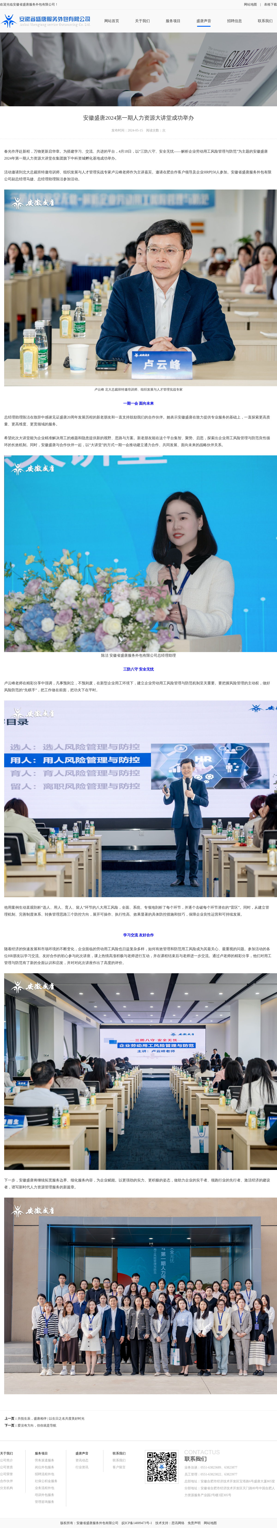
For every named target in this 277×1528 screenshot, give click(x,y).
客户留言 (119, 1467)
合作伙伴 (6, 1481)
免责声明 (194, 1523)
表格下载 (270, 4)
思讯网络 (178, 1523)
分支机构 (6, 1488)
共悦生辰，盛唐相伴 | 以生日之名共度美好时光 (51, 1418)
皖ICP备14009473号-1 (137, 1523)
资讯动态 (81, 1460)
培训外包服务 (44, 1495)
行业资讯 (81, 1467)
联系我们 (119, 1460)
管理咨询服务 (44, 1502)
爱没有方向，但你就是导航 (37, 1425)
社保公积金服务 (46, 1481)
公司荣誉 (6, 1474)
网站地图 (250, 4)
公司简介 (6, 1460)
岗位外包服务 (44, 1467)
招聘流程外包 (44, 1474)
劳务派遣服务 (44, 1460)
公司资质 (6, 1467)
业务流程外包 (44, 1488)
